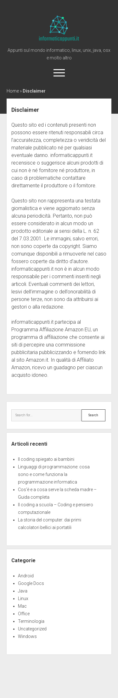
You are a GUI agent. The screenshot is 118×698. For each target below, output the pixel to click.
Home (13, 90)
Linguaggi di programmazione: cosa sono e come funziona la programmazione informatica (54, 474)
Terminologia (31, 621)
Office (24, 613)
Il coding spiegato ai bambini (46, 459)
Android (26, 575)
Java (22, 590)
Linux (23, 598)
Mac (22, 606)
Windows (27, 636)
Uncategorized (32, 628)
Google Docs (31, 583)
